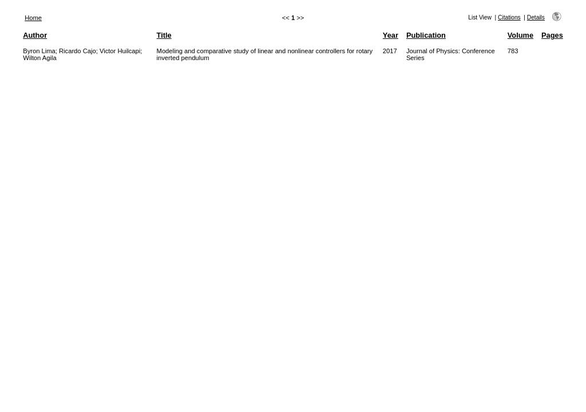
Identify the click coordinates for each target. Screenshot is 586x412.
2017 (390, 50)
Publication (426, 35)
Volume (520, 35)
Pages (552, 35)
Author (35, 35)
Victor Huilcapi (120, 50)
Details (536, 17)
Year (390, 35)
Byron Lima (39, 50)
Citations (509, 17)
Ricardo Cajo (77, 50)
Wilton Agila (39, 57)
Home (33, 17)
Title (164, 35)
